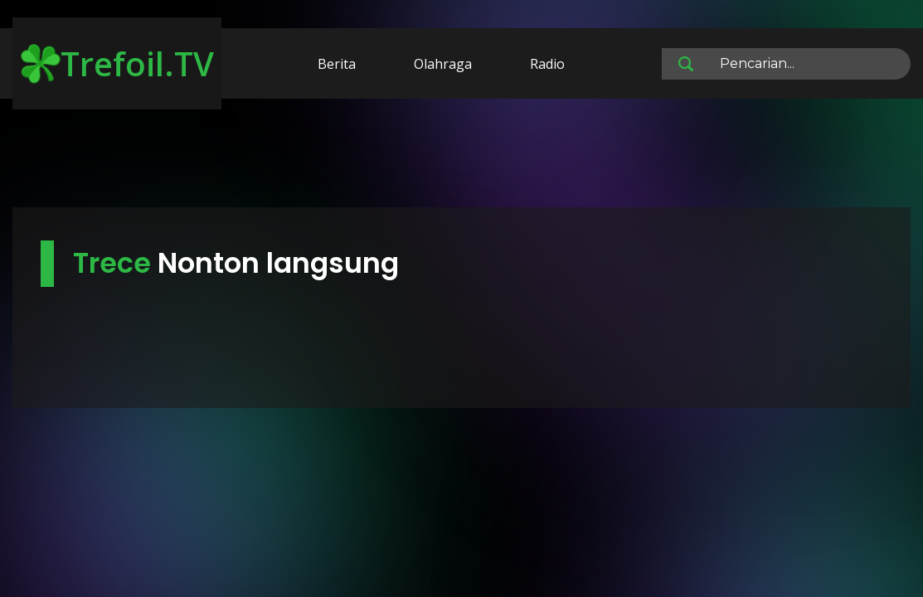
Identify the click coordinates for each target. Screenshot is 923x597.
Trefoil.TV (117, 63)
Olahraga (443, 64)
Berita (337, 64)
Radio (547, 64)
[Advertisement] (462, 156)
